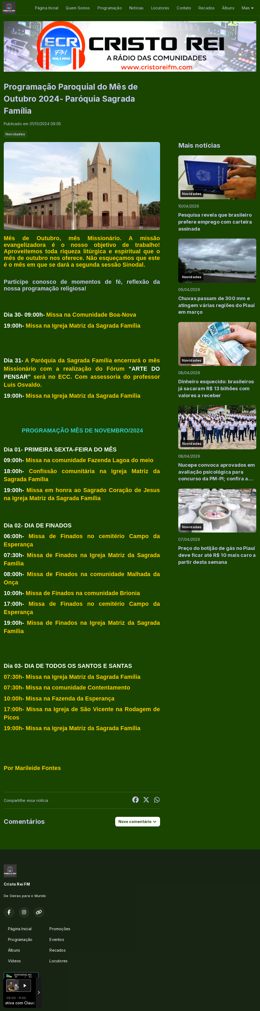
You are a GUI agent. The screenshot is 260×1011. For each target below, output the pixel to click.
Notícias (136, 8)
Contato (184, 8)
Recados (207, 8)
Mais (248, 8)
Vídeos (14, 961)
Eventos (56, 939)
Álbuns (228, 8)
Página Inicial (47, 8)
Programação (110, 8)
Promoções (59, 928)
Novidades (15, 134)
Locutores (160, 8)
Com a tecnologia (22, 1001)
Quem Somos (78, 8)
